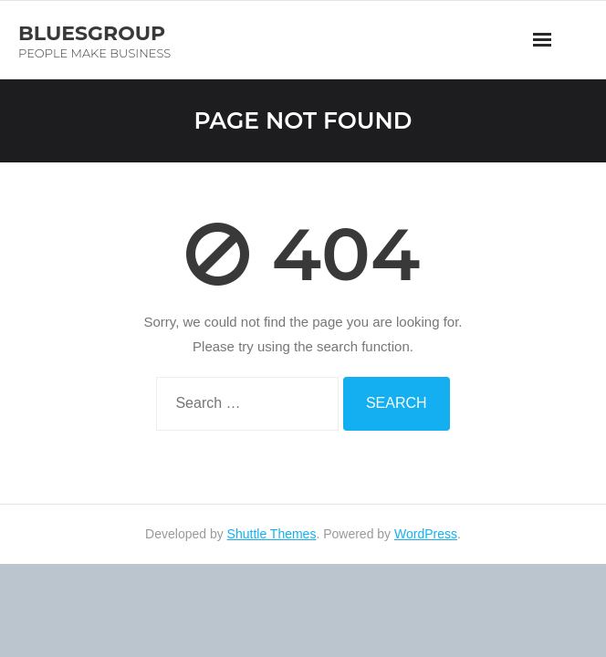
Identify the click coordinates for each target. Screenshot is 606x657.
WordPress (425, 534)
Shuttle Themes (272, 534)
